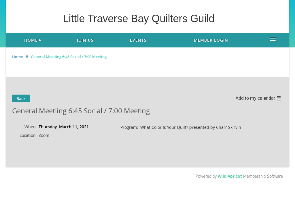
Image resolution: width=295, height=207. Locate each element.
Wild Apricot (230, 176)
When (30, 126)
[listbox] (259, 98)
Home (17, 56)
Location (28, 135)
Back (21, 98)
